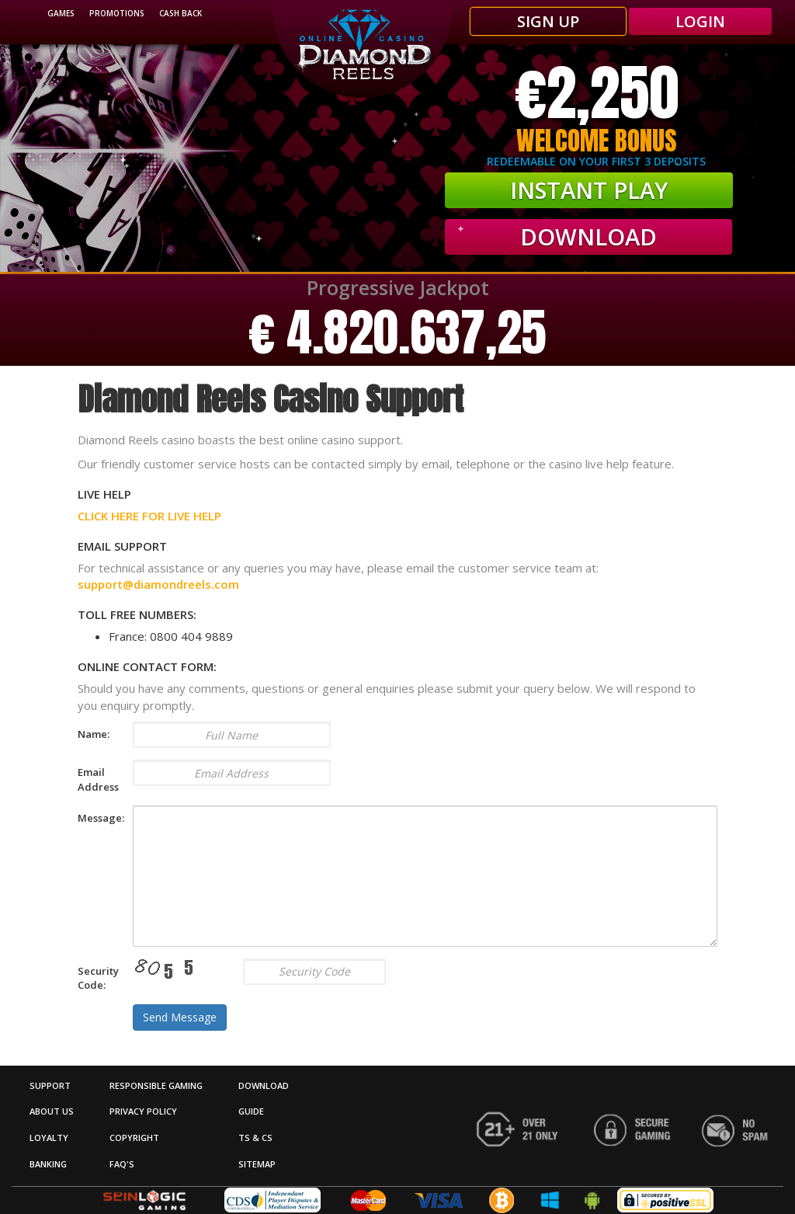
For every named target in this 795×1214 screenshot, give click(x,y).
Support (50, 1085)
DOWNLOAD (263, 1085)
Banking (48, 1164)
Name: (93, 734)
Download (588, 236)
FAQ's (121, 1164)
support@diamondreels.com (158, 584)
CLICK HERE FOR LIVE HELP (149, 516)
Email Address (93, 779)
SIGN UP (548, 21)
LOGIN (700, 21)
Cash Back (180, 13)
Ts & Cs (255, 1137)
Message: (93, 818)
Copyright (134, 1137)
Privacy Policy (143, 1111)
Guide (251, 1111)
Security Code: (93, 978)
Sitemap (257, 1164)
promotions (116, 13)
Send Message (180, 1017)
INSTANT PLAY (589, 190)
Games (61, 13)
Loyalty (49, 1137)
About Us (52, 1111)
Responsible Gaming (156, 1085)
